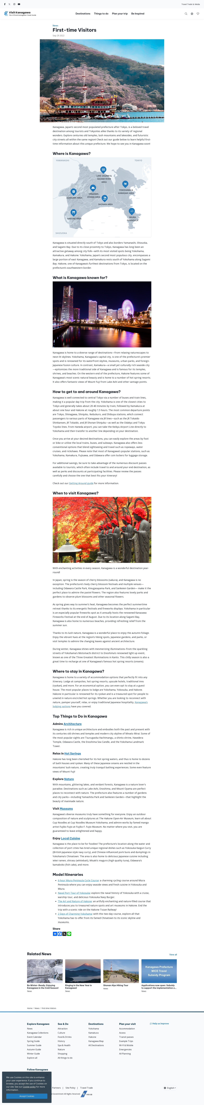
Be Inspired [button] (137, 13)
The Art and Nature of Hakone (75, 901)
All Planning (125, 1053)
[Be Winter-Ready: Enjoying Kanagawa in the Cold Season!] (45, 976)
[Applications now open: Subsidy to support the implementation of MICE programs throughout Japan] (159, 976)
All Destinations (96, 1045)
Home (29, 1008)
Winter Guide (33, 1053)
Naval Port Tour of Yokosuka (74, 892)
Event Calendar (34, 1037)
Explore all (32, 1057)
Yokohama (93, 1028)
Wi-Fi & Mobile (126, 1045)
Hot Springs (72, 753)
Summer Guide (34, 1045)
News (55, 25)
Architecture (72, 724)
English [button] (169, 1087)
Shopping (62, 1053)
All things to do (65, 1057)
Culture (61, 1032)
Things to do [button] (101, 13)
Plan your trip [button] (120, 13)
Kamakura (93, 1032)
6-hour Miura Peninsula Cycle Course (78, 880)
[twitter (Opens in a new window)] (9, 4)
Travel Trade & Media (190, 4)
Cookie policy (29, 1086)
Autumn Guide (34, 1049)
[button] (192, 13)
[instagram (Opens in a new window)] (14, 4)
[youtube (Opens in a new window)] (19, 4)
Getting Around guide (81, 483)
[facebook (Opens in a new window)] (4, 4)
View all (173, 954)
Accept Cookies (27, 1096)
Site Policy (70, 1087)
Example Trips (126, 1041)
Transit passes (126, 1037)
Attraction (63, 1028)
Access (122, 1032)
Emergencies (125, 1049)
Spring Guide (33, 1041)
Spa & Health (64, 1045)
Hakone (92, 1037)
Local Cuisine (70, 838)
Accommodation (127, 1028)
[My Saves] (198, 13)
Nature (69, 779)
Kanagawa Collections (37, 1032)
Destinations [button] (83, 13)
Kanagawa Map (96, 1041)
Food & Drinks (65, 1037)
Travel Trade (86, 1087)
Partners (56, 1087)
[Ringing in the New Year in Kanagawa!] (83, 976)
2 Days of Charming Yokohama (75, 913)
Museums (66, 808)
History (61, 1041)
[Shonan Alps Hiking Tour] (121, 974)
